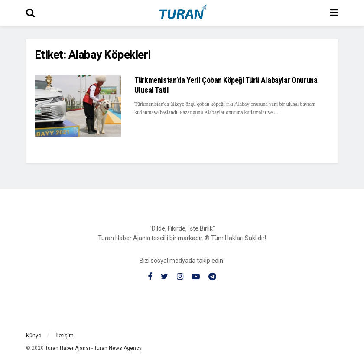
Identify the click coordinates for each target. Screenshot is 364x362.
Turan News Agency (117, 348)
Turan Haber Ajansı (67, 348)
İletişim (64, 335)
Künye (33, 335)
